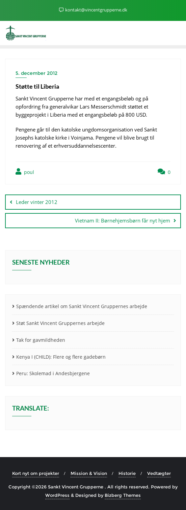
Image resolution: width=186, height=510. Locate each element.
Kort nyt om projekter (35, 473)
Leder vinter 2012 (36, 202)
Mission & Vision (89, 473)
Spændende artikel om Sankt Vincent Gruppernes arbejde (81, 306)
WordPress (57, 495)
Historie (127, 473)
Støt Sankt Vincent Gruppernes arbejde (60, 323)
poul (25, 171)
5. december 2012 (36, 73)
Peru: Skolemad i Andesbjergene (53, 373)
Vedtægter (159, 473)
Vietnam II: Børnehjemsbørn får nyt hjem (122, 220)
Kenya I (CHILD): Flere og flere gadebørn (61, 357)
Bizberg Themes (123, 495)
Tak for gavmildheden (40, 340)
